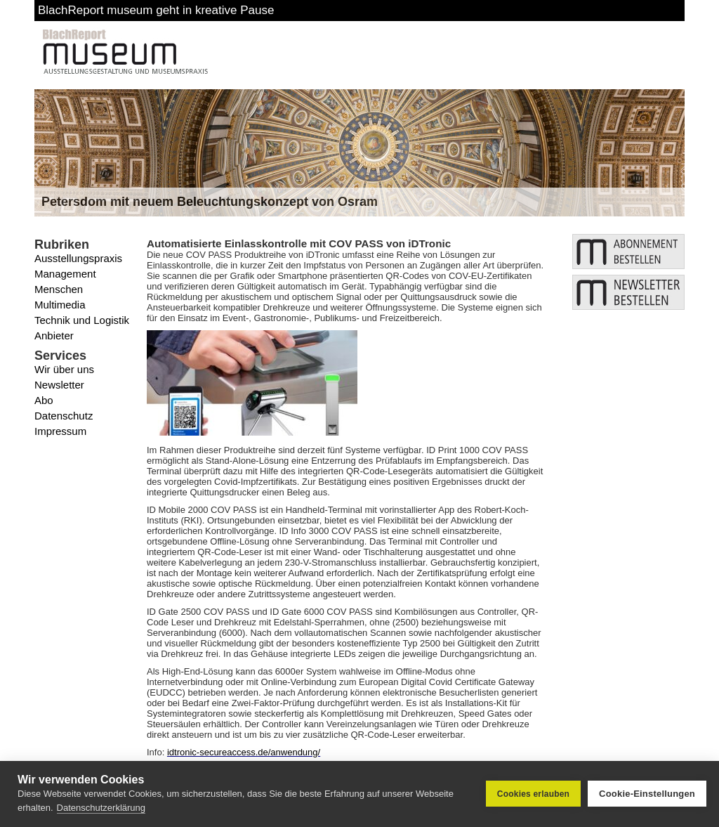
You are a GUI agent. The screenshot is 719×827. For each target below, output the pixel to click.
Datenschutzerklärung (101, 807)
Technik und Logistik (81, 320)
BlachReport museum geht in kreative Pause (156, 10)
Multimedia (60, 305)
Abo (43, 400)
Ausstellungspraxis (78, 258)
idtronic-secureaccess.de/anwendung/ (243, 752)
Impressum (60, 431)
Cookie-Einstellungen (647, 793)
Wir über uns (64, 369)
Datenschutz (63, 416)
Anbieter (54, 335)
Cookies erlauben (533, 794)
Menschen (58, 289)
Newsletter (59, 385)
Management (65, 274)
